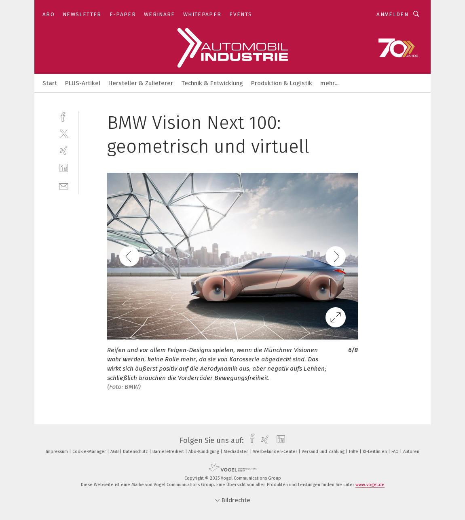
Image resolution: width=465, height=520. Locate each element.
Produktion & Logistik (281, 83)
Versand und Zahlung (324, 451)
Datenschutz (136, 451)
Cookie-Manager (89, 451)
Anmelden (392, 14)
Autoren (411, 451)
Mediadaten (237, 451)
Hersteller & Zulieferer (140, 83)
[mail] (64, 185)
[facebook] (64, 116)
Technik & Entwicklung (212, 83)
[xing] (64, 151)
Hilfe (354, 451)
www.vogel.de (370, 484)
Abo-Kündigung (204, 451)
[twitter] (64, 133)
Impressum (57, 451)
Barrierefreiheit (168, 451)
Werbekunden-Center (275, 451)
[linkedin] (64, 168)
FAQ (395, 451)
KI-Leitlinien (375, 451)
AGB (115, 451)
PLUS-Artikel (82, 83)
